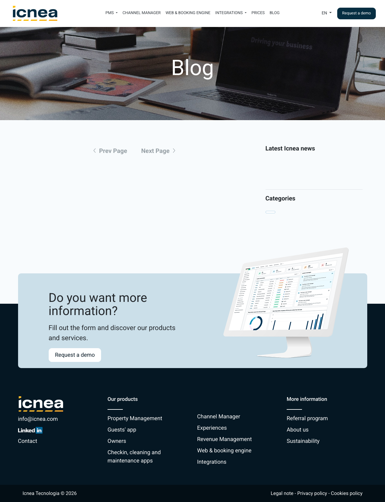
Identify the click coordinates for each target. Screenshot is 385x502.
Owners (117, 441)
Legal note (282, 493)
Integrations (212, 462)
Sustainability (303, 441)
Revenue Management (224, 439)
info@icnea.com (38, 419)
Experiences (212, 428)
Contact (27, 441)
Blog (275, 13)
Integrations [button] (229, 13)
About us (298, 430)
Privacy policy (312, 493)
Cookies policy (346, 493)
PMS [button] (110, 13)
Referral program (307, 418)
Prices (258, 13)
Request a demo (356, 13)
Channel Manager (142, 13)
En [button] (325, 13)
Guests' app (122, 430)
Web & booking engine (188, 13)
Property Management (135, 418)
